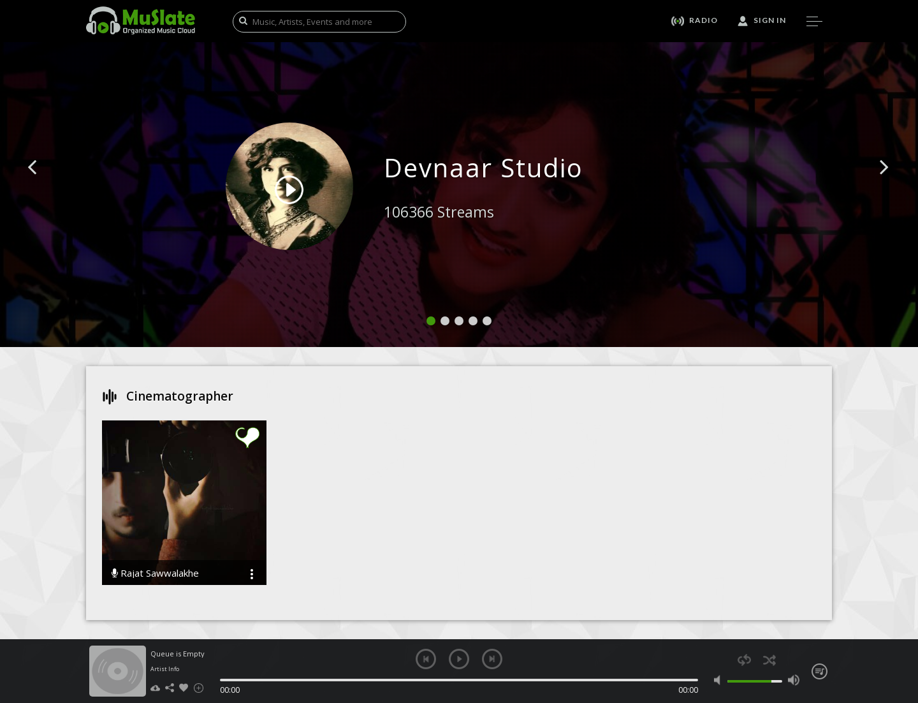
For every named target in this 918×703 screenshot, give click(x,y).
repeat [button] (744, 660)
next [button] (492, 659)
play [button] (459, 659)
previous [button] (426, 659)
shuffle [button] (769, 660)
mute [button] (720, 680)
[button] (46, 186)
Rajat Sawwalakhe (155, 573)
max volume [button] (793, 680)
